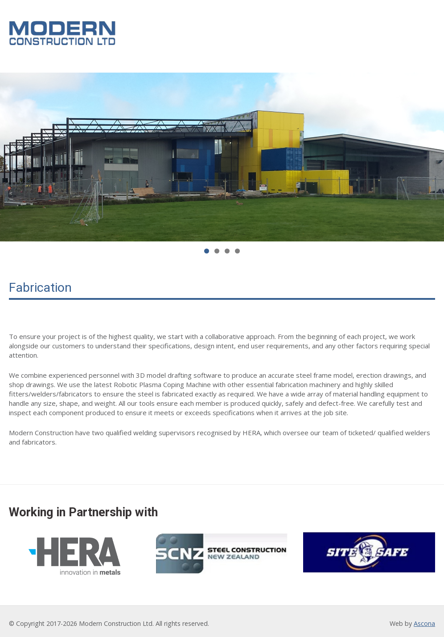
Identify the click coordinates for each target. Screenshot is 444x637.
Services (235, 33)
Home (150, 33)
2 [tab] (216, 246)
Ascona (424, 619)
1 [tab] (206, 246)
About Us (190, 33)
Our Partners (339, 33)
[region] (222, 152)
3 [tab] (227, 246)
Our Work (282, 33)
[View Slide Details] (222, 152)
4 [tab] (237, 246)
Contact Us (400, 33)
